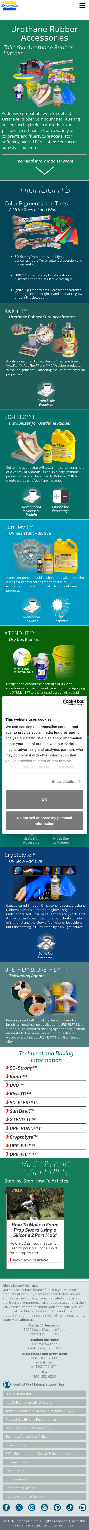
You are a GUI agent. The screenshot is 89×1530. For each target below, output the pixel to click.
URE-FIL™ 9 (20, 1145)
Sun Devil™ (20, 1111)
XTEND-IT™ (21, 1119)
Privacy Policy (15, 1445)
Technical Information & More (44, 160)
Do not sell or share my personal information (44, 820)
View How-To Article (28, 1259)
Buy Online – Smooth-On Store (28, 1402)
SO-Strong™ (21, 1068)
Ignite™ (16, 1076)
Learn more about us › (19, 1319)
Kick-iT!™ (18, 1093)
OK (44, 799)
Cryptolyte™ (21, 1137)
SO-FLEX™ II (21, 1102)
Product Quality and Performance (30, 1419)
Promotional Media (19, 1488)
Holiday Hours (15, 1462)
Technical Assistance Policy (26, 1436)
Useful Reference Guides (24, 1496)
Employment (15, 1479)
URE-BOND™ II (24, 1128)
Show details (63, 781)
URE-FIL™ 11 (21, 1154)
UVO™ (14, 1085)
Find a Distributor (18, 1394)
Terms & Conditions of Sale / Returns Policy (38, 1411)
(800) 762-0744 (47, 1366)
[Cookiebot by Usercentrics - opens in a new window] (63, 703)
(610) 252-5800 (46, 1358)
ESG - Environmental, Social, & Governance (37, 1453)
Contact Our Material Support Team (39, 1384)
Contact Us (13, 1471)
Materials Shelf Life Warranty (27, 1428)
